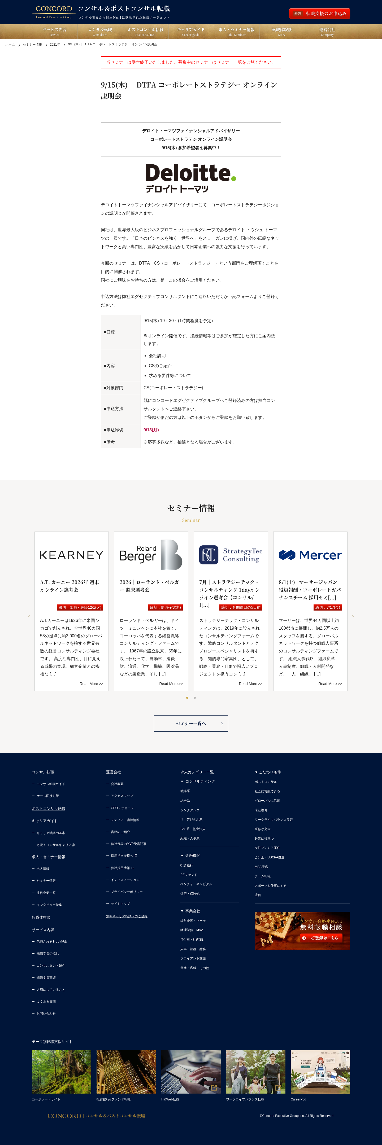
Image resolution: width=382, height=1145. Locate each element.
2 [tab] (195, 698)
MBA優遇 (261, 867)
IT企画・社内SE (191, 939)
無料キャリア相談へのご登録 (126, 916)
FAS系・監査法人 (193, 829)
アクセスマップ (122, 796)
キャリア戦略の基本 (51, 833)
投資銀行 (186, 865)
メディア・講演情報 (125, 820)
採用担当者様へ (124, 856)
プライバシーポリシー (127, 892)
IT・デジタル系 (191, 819)
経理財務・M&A (191, 930)
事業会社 (192, 911)
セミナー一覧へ (191, 723)
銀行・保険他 (189, 894)
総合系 (185, 800)
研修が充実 (263, 829)
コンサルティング (200, 781)
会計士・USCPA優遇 (269, 857)
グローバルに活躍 (267, 800)
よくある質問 (46, 1001)
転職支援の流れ (48, 953)
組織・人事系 (189, 838)
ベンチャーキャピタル (196, 884)
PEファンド (188, 875)
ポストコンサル (266, 782)
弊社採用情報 (122, 868)
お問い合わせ (46, 1013)
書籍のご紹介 (120, 832)
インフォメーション (125, 880)
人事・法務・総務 (193, 949)
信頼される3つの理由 (52, 942)
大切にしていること (51, 990)
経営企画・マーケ (193, 921)
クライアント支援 (193, 958)
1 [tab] (187, 698)
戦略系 (185, 791)
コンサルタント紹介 (51, 965)
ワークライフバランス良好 (274, 820)
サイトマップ (120, 904)
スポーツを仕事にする (270, 886)
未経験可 (261, 810)
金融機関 (192, 855)
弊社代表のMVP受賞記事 (128, 844)
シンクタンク (189, 810)
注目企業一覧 (46, 893)
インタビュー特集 (49, 905)
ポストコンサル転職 (48, 808)
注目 (258, 895)
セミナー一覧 (229, 62)
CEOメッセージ (122, 808)
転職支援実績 (46, 978)
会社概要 (117, 784)
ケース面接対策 (48, 796)
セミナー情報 (46, 881)
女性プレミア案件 (267, 848)
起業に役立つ (264, 838)
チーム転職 (263, 876)
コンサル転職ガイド (51, 784)
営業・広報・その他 (194, 968)
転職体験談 (41, 917)
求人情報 (43, 869)
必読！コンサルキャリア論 (56, 845)
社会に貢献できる (267, 791)
